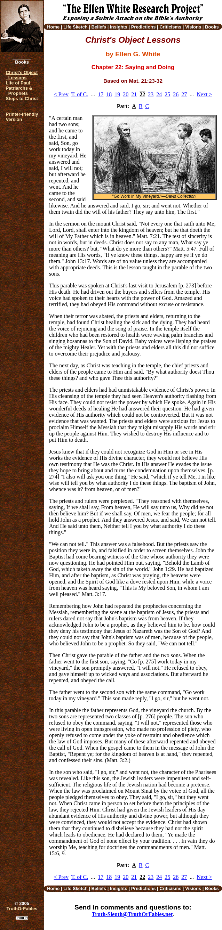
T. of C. (79, 94)
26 (176, 94)
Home (53, 27)
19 (117, 94)
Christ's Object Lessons (22, 75)
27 (184, 94)
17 (100, 94)
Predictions (143, 27)
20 (125, 94)
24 (159, 94)
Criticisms (170, 27)
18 (109, 94)
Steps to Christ (22, 98)
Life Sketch (75, 27)
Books (22, 62)
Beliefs (98, 27)
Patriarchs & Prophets (19, 90)
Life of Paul (18, 82)
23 (150, 94)
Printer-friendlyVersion (22, 117)
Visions (193, 27)
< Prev (61, 94)
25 (167, 94)
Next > (204, 94)
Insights (118, 27)
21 (134, 94)
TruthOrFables (22, 908)
